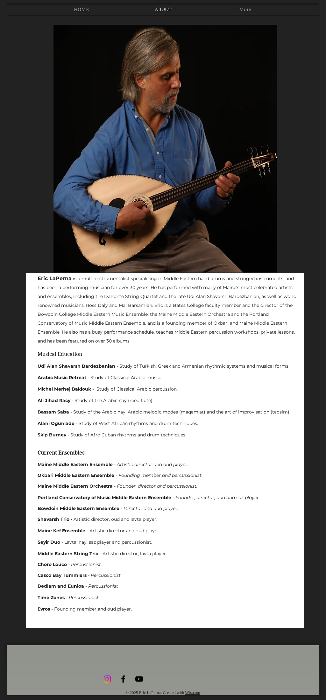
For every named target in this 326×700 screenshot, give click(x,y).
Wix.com (192, 692)
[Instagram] (107, 679)
